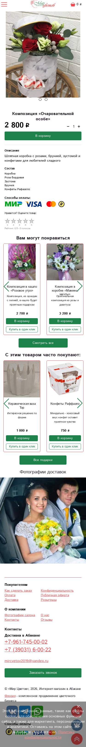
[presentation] (6, 286)
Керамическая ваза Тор (22, 406)
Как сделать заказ (18, 590)
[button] (40, 99)
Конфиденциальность (57, 590)
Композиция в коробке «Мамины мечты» (65, 290)
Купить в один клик (22, 329)
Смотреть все (43, 343)
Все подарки (43, 460)
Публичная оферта (55, 595)
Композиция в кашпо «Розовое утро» (22, 288)
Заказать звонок (43, 672)
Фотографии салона (20, 615)
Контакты (12, 620)
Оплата (10, 595)
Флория (10, 696)
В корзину (43, 136)
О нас (45, 615)
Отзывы (47, 620)
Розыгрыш (49, 600)
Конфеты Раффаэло (65, 404)
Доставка (11, 600)
